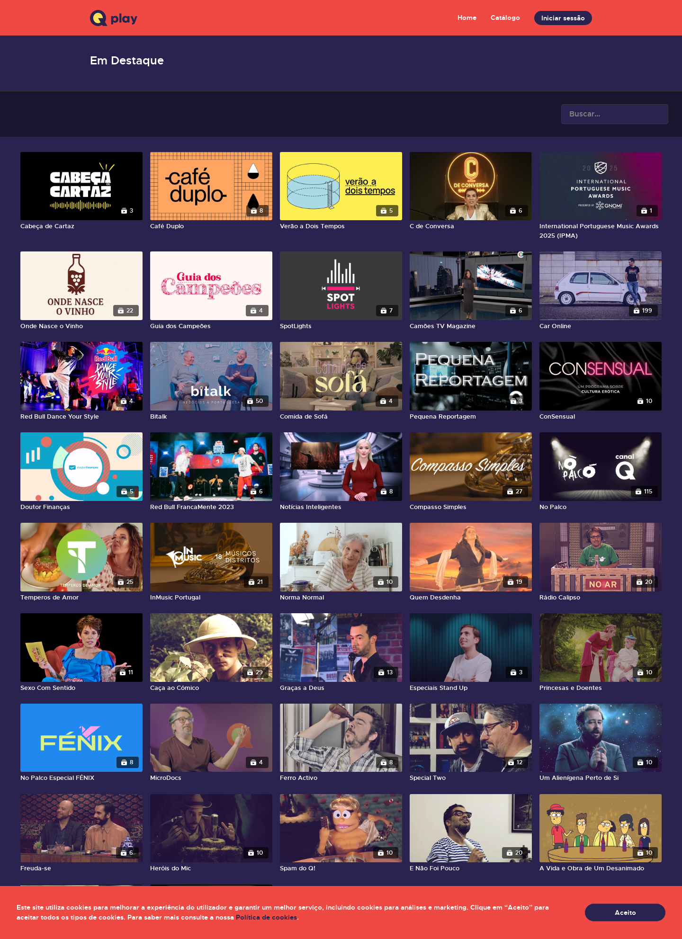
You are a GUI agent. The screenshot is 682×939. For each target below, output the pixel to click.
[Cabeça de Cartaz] (81, 226)
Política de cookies (266, 917)
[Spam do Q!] (341, 868)
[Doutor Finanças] (81, 507)
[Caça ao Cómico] (211, 688)
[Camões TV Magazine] (471, 326)
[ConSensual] (600, 416)
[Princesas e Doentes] (600, 688)
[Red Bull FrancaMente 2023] (211, 507)
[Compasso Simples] (471, 507)
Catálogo (505, 17)
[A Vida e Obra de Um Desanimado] (600, 868)
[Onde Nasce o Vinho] (81, 326)
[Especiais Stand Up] (471, 688)
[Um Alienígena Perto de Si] (600, 778)
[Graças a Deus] (341, 688)
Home (467, 17)
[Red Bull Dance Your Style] (81, 416)
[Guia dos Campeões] (211, 326)
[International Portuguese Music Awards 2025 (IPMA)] (600, 231)
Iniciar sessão (563, 18)
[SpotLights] (341, 326)
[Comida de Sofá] (341, 416)
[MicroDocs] (211, 778)
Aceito (625, 912)
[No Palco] (600, 507)
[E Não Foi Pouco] (471, 868)
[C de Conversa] (471, 226)
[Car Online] (600, 326)
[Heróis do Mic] (211, 868)
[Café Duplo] (211, 226)
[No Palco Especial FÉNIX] (81, 778)
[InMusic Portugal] (211, 597)
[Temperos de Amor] (81, 597)
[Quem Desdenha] (471, 597)
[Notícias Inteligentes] (341, 507)
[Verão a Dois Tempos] (341, 226)
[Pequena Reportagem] (471, 416)
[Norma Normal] (341, 597)
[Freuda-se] (81, 868)
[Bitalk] (211, 416)
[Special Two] (471, 778)
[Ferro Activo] (341, 778)
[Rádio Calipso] (600, 597)
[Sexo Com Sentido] (81, 688)
